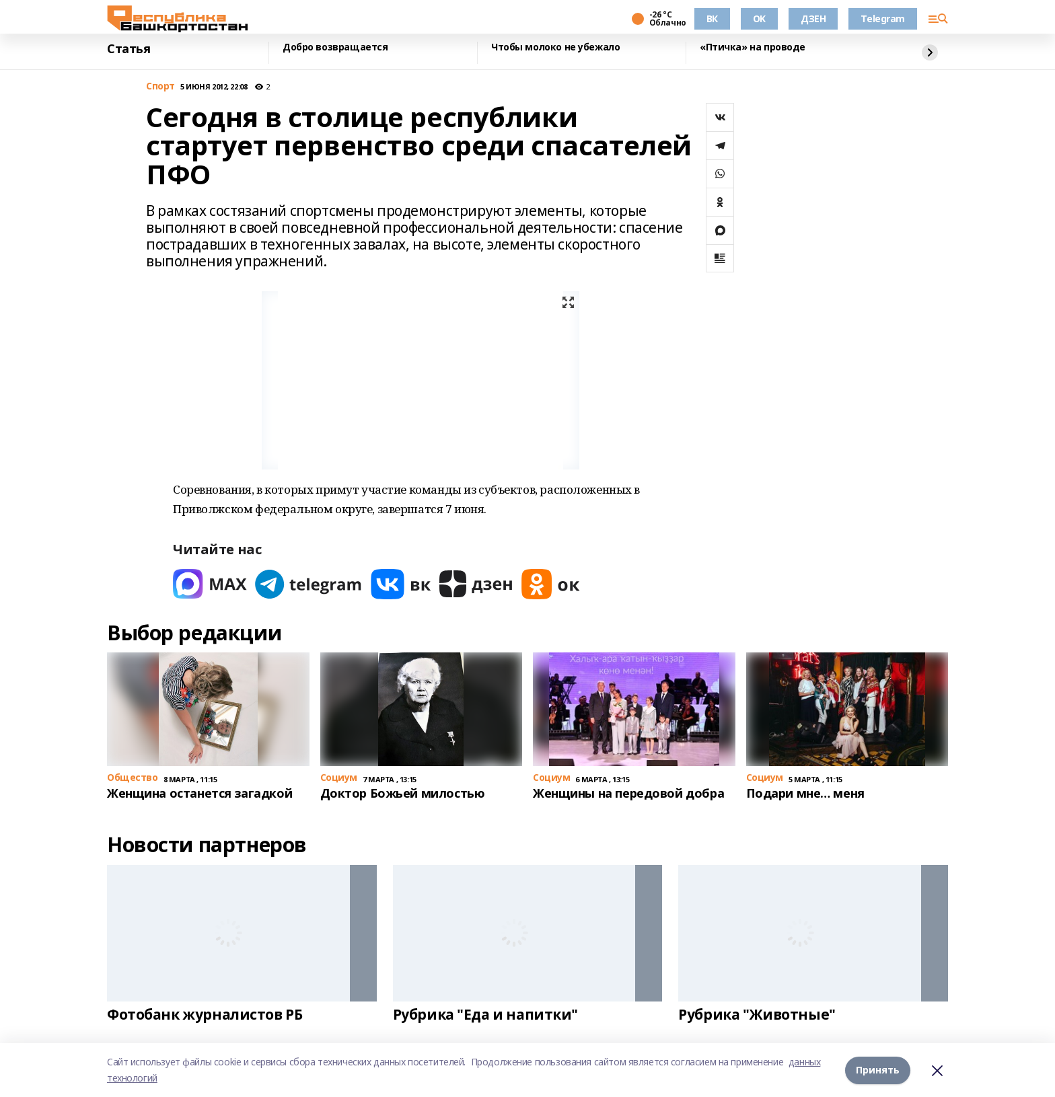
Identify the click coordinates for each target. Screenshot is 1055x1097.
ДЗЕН (813, 18)
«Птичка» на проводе (752, 47)
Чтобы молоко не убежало (555, 47)
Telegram (883, 18)
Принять (878, 1069)
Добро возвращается (335, 47)
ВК (712, 18)
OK (759, 18)
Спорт (160, 86)
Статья (128, 49)
